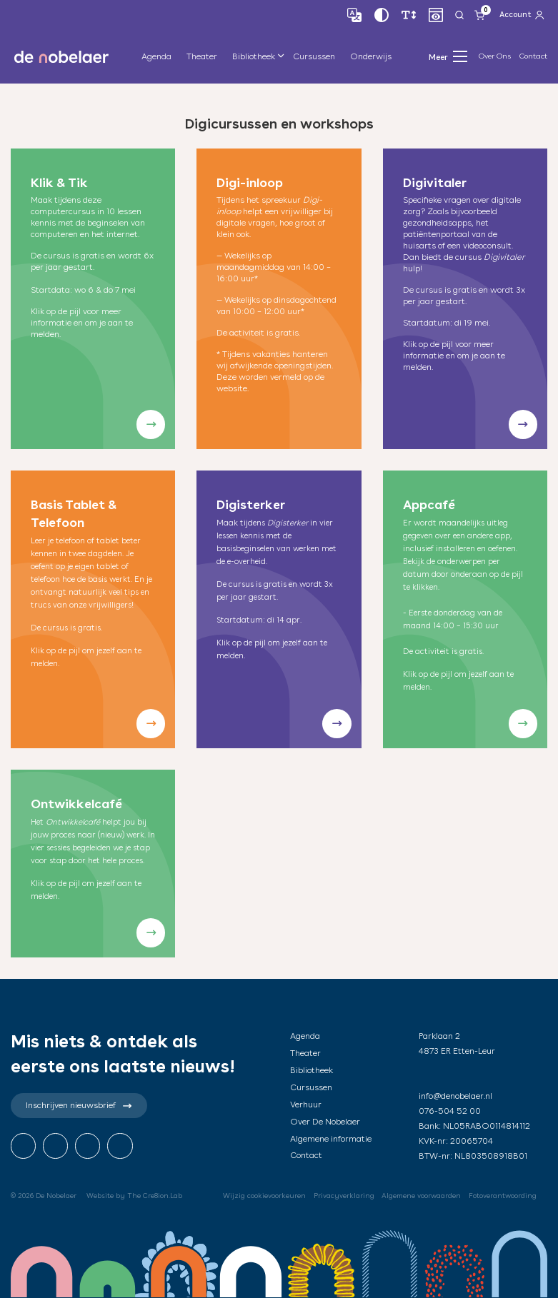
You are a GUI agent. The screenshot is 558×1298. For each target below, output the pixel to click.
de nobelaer (61, 57)
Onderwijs (371, 56)
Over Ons (495, 56)
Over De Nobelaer (325, 1122)
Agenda (156, 56)
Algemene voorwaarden (421, 1195)
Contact (533, 56)
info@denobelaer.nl (455, 1096)
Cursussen (314, 56)
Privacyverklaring (344, 1195)
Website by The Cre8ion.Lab (134, 1195)
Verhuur (306, 1105)
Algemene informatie (331, 1139)
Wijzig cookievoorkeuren (264, 1195)
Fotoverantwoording (503, 1195)
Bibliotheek (253, 56)
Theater (201, 56)
